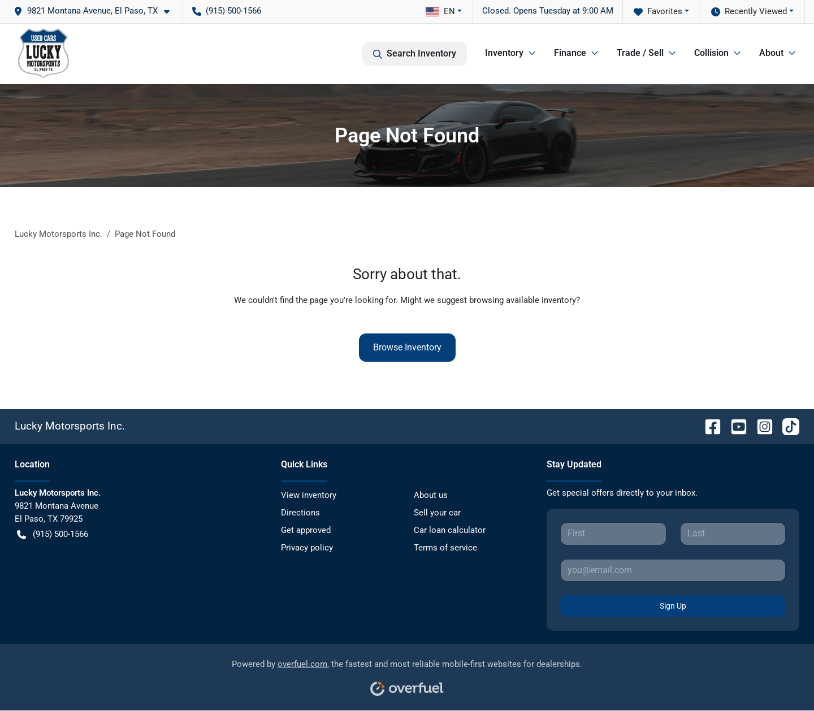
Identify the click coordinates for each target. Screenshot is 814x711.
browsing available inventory (522, 300)
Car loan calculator (450, 530)
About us (431, 495)
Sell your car (437, 513)
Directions (300, 513)
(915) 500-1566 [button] (226, 11)
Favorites (658, 11)
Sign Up (673, 605)
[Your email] (673, 570)
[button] (96, 11)
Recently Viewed (749, 11)
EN (440, 11)
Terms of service (445, 548)
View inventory (308, 495)
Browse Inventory (407, 347)
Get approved (306, 530)
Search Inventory (414, 53)
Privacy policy (307, 548)
